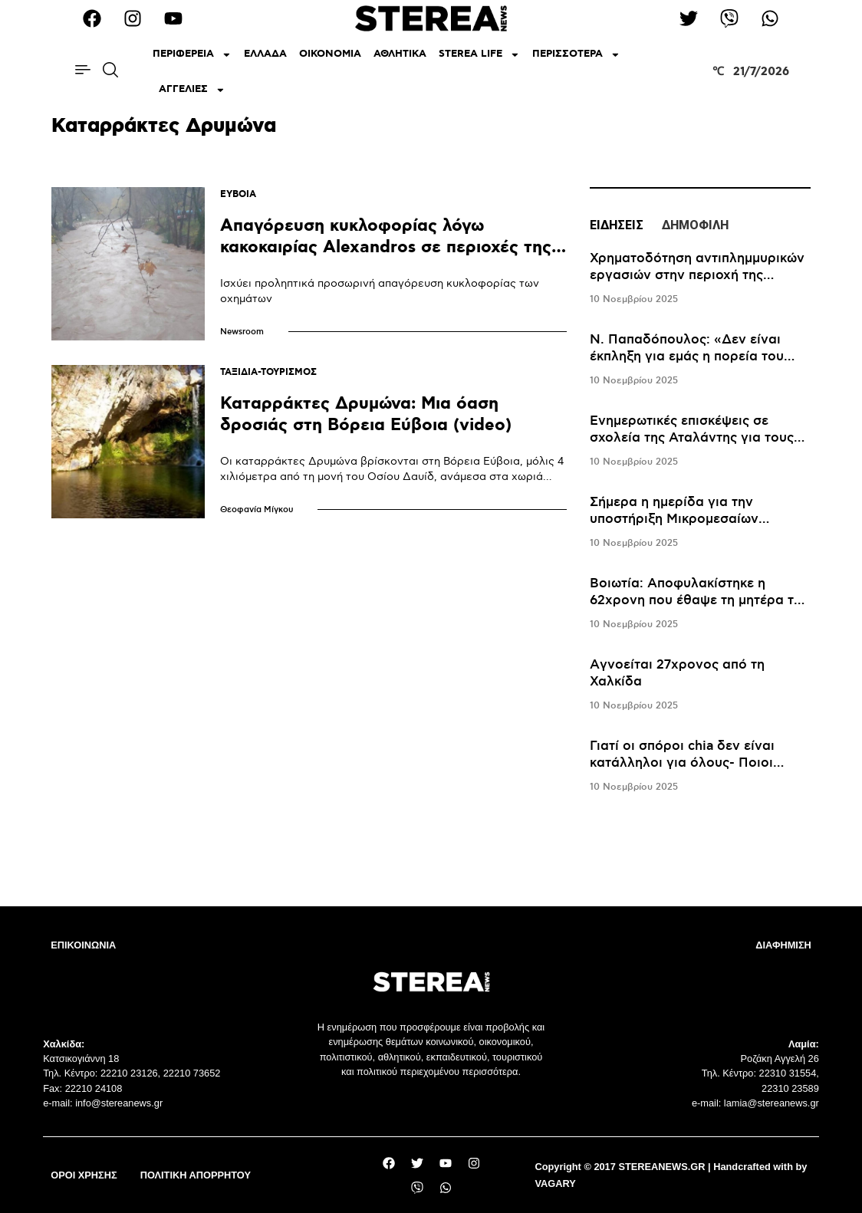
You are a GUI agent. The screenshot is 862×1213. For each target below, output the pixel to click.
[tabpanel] (700, 523)
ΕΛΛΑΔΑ (265, 54)
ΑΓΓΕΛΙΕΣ (192, 90)
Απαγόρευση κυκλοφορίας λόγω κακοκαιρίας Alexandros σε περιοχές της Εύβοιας (385, 247)
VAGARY (555, 1183)
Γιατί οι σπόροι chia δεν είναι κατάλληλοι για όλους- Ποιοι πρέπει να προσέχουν (682, 763)
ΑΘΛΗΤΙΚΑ (399, 54)
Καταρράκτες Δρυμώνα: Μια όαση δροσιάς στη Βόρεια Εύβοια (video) (366, 414)
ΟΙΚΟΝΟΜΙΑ (330, 54)
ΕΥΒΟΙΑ (238, 194)
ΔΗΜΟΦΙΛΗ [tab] (695, 225)
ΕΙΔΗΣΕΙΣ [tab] (616, 225)
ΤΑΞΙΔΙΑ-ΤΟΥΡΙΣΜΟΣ (268, 372)
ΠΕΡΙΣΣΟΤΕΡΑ (576, 54)
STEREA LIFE (479, 54)
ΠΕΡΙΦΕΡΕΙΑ (192, 54)
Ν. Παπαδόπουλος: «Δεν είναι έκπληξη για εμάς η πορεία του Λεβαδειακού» (687, 356)
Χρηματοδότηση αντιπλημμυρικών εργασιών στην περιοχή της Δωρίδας (697, 275)
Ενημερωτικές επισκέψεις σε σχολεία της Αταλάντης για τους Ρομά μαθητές (692, 438)
